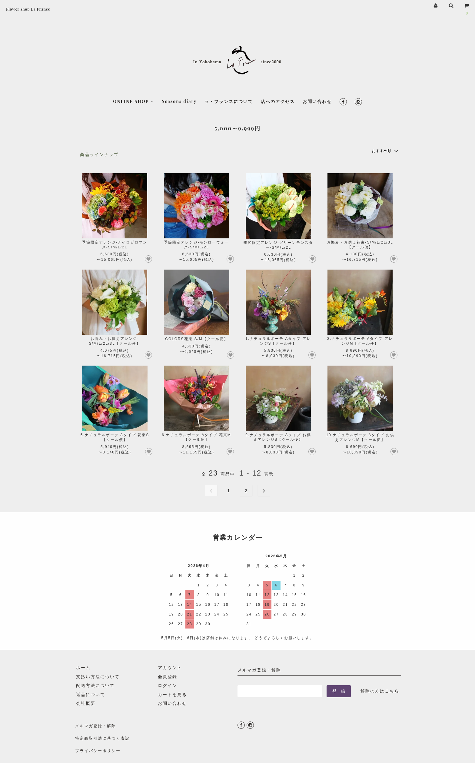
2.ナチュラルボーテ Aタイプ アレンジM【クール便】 (360, 340)
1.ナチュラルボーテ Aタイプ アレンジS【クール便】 (278, 340)
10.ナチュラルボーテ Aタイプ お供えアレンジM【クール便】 (360, 437)
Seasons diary (179, 73)
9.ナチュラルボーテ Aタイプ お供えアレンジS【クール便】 (278, 437)
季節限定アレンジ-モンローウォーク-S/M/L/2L (196, 244)
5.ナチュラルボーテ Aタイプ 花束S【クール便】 (115, 437)
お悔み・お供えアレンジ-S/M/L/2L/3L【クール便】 (114, 340)
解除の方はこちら (379, 690)
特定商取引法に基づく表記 (103, 733)
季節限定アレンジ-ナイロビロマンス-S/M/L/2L (115, 244)
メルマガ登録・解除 (96, 724)
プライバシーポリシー (98, 741)
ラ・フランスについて (228, 73)
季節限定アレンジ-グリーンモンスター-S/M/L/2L (278, 244)
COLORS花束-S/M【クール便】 (196, 339)
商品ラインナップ (99, 154)
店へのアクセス (278, 73)
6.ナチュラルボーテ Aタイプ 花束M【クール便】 (196, 437)
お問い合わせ (317, 73)
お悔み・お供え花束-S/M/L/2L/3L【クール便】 (360, 244)
